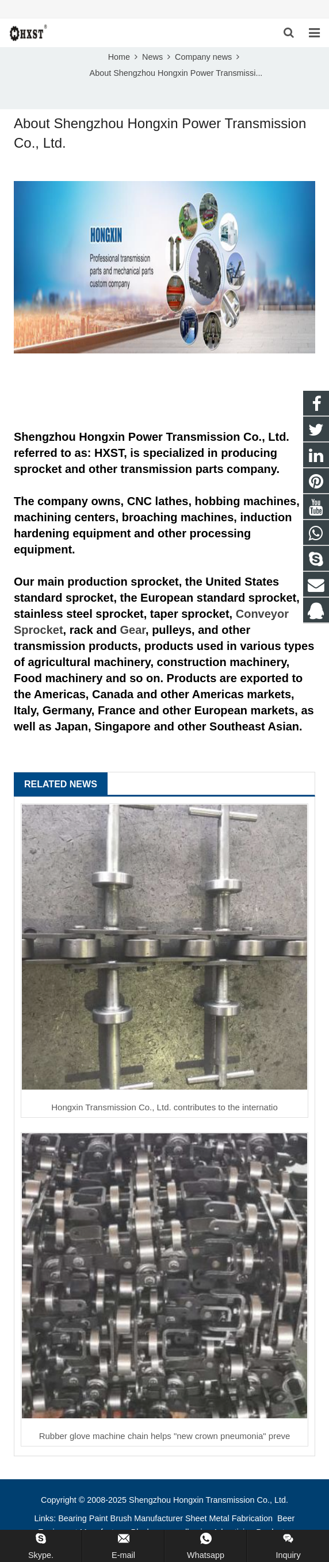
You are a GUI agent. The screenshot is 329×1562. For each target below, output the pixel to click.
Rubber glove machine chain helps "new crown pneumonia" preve (164, 1436)
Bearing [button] (72, 1518)
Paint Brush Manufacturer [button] (136, 1518)
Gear (133, 630)
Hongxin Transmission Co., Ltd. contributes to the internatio (164, 1107)
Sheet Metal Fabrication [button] (230, 1518)
